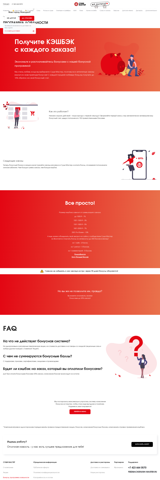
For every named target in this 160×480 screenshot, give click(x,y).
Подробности (80, 254)
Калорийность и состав (43, 477)
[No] (11, 18)
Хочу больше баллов (80, 257)
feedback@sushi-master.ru (142, 472)
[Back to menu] (80, 411)
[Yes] (27, 18)
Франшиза (118, 467)
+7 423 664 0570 (17, 4)
